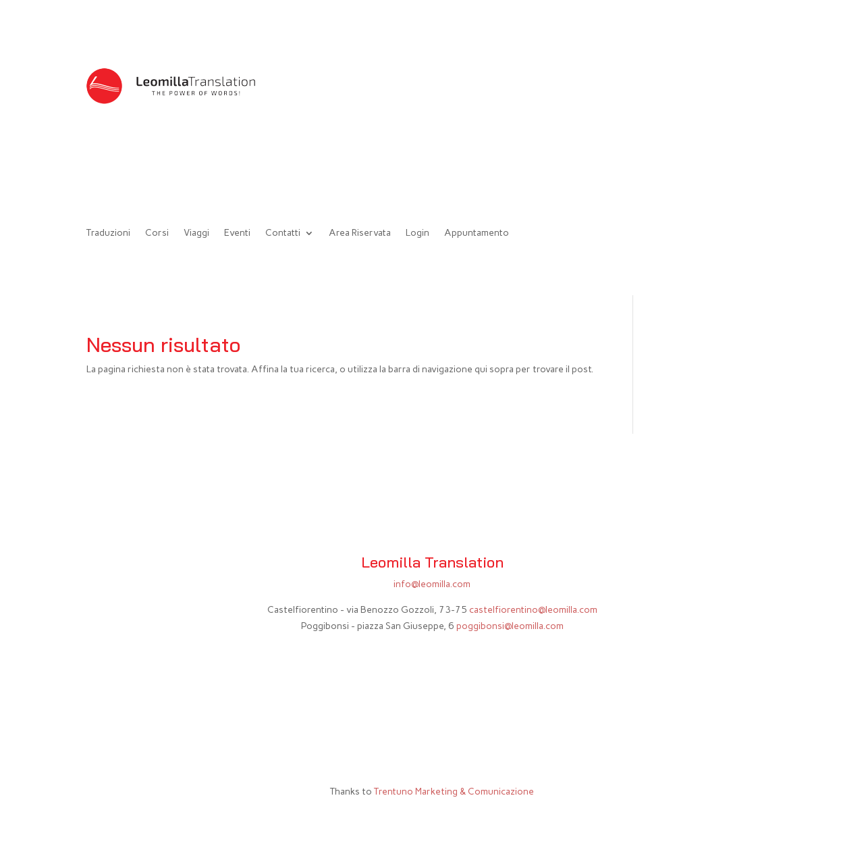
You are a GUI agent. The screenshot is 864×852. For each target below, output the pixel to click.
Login (417, 233)
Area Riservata (360, 233)
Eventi (237, 233)
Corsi (157, 233)
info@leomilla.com (432, 584)
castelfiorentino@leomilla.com (533, 610)
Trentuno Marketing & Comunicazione (454, 791)
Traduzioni (108, 233)
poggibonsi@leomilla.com (510, 626)
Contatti (282, 233)
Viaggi (196, 233)
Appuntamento (476, 233)
